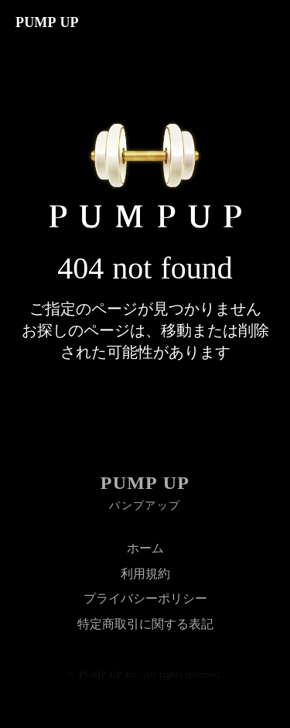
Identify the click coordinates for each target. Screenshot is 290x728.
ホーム (145, 548)
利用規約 (145, 573)
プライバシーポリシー (145, 598)
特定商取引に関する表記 (145, 624)
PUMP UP (145, 483)
